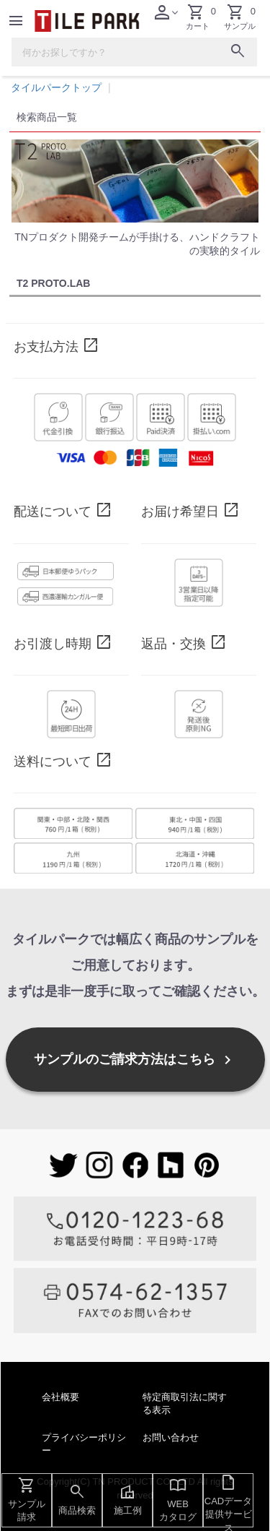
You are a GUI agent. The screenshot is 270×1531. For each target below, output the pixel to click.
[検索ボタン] (237, 53)
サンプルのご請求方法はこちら (135, 1060)
